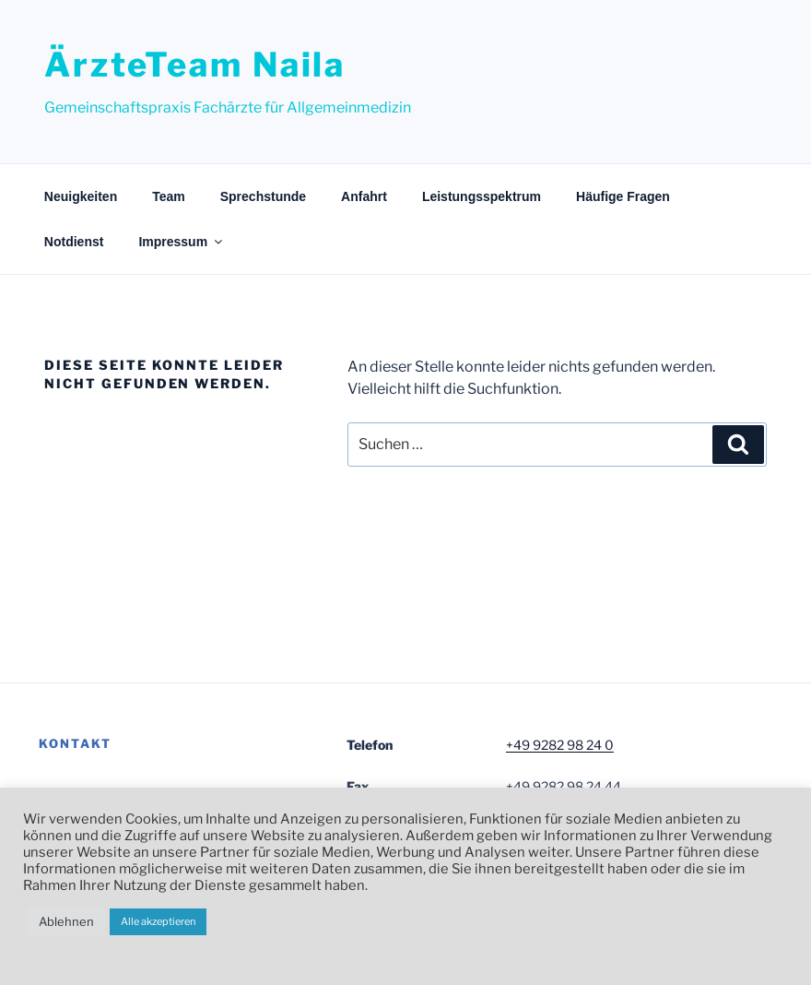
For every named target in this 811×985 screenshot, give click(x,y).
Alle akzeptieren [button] (158, 921)
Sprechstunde (263, 196)
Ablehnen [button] (66, 921)
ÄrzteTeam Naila (195, 64)
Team (168, 196)
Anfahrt (364, 196)
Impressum (181, 241)
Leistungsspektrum (481, 196)
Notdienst (74, 241)
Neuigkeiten (80, 196)
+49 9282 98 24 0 (560, 745)
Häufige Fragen (623, 196)
